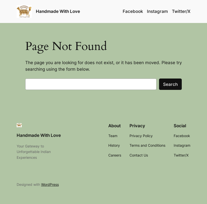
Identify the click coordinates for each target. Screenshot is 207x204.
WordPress (50, 184)
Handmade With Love (58, 11)
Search (170, 84)
